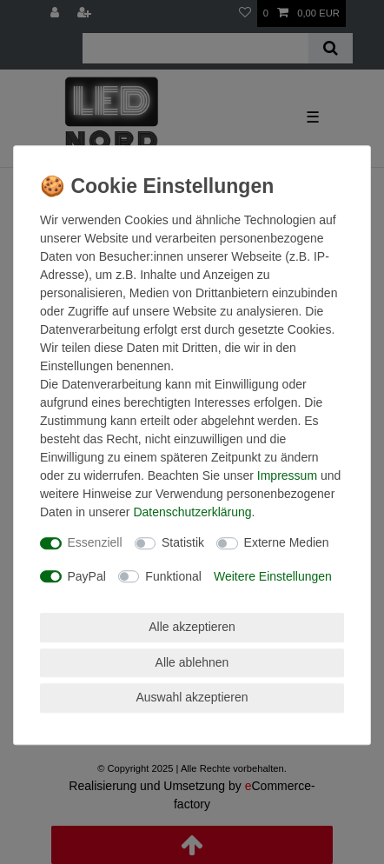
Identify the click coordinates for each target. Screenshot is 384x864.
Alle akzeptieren (192, 627)
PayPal (87, 576)
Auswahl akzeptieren (192, 697)
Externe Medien (286, 542)
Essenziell (95, 542)
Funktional (173, 576)
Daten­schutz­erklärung (192, 512)
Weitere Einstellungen (273, 576)
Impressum (287, 475)
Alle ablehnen (192, 662)
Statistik (183, 542)
